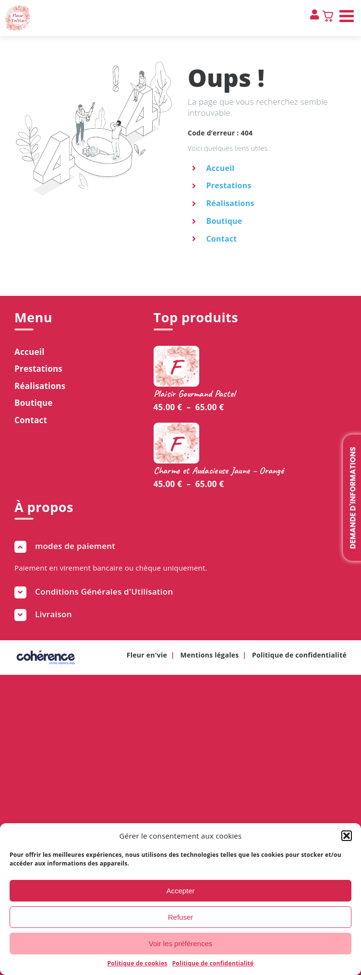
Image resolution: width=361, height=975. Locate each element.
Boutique (224, 221)
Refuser (180, 917)
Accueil (220, 168)
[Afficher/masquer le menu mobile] (347, 15)
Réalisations (230, 203)
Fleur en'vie (147, 654)
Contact (221, 238)
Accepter (180, 891)
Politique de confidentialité (213, 963)
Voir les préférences (181, 943)
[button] (346, 836)
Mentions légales (209, 654)
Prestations (228, 185)
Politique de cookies (138, 963)
